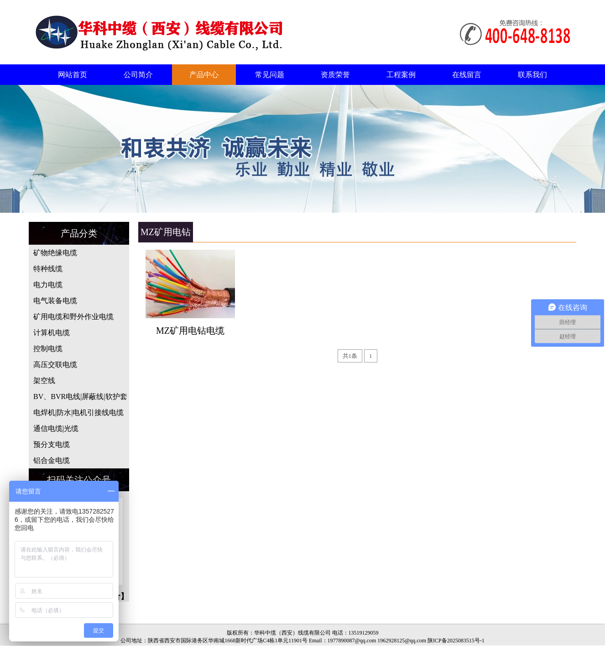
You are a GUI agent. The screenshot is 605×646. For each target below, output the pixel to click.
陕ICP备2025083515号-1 (456, 640)
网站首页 (72, 75)
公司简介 (138, 75)
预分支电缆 (51, 444)
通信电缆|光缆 (55, 428)
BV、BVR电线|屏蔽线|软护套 (80, 396)
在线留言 (466, 75)
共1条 (350, 355)
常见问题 (269, 75)
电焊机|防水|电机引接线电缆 (78, 412)
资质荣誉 (335, 75)
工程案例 (401, 75)
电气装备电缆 (55, 301)
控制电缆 (48, 348)
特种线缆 (48, 269)
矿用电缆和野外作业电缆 (73, 316)
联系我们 (532, 75)
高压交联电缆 (55, 364)
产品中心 (204, 75)
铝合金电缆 (51, 460)
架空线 (44, 380)
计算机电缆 (51, 332)
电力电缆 (48, 285)
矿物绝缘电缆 (55, 253)
